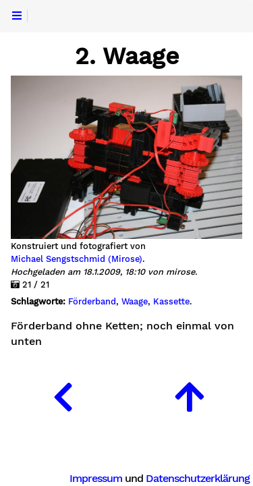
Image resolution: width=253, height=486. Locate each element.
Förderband (92, 301)
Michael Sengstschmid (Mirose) (76, 259)
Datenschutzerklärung (198, 478)
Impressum (95, 478)
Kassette (171, 301)
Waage (134, 301)
